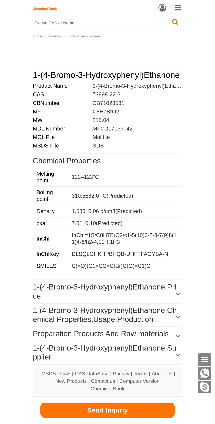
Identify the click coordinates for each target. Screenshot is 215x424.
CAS (65, 373)
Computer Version (139, 381)
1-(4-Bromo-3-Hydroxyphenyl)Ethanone (85, 36)
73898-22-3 (106, 94)
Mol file (101, 137)
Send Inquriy (107, 410)
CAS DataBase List (57, 36)
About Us (162, 373)
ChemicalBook (38, 36)
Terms (140, 373)
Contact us (103, 381)
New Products (71, 381)
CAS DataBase (92, 373)
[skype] (204, 387)
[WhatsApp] (204, 373)
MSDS (48, 373)
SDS (98, 146)
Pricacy (121, 373)
